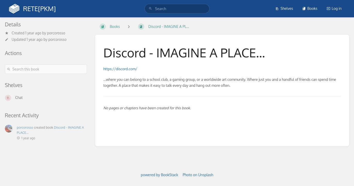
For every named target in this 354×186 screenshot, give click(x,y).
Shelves (284, 8)
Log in (334, 8)
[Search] (150, 8)
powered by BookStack (159, 175)
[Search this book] (46, 69)
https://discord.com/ (120, 69)
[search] (177, 8)
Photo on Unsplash (198, 175)
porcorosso (56, 33)
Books (309, 8)
